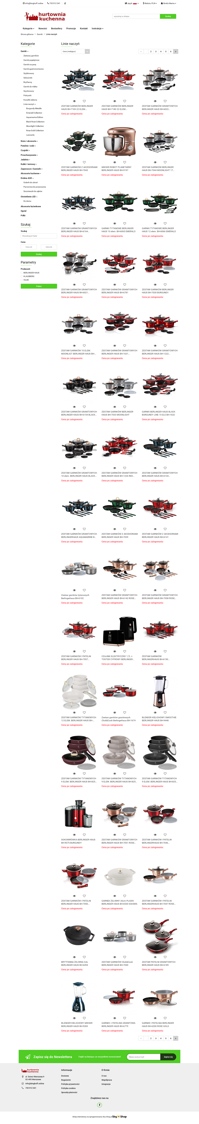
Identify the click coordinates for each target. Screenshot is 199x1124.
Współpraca (107, 1080)
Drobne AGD (27, 178)
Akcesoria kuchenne (31, 173)
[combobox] (75, 51)
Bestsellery (56, 28)
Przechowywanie (29, 155)
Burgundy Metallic (34, 108)
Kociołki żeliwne (30, 100)
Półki (23, 215)
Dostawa (65, 1076)
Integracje (106, 1084)
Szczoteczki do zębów (32, 191)
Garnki (24, 51)
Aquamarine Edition (34, 117)
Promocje (71, 28)
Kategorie (28, 28)
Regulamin (66, 1080)
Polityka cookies (68, 1088)
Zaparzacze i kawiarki (32, 169)
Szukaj (39, 254)
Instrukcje (98, 28)
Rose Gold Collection (35, 130)
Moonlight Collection (35, 126)
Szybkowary (28, 73)
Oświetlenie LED (29, 196)
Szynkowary (28, 91)
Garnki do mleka (30, 86)
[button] (66, 1070)
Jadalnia (25, 159)
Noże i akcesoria (29, 141)
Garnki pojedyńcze (31, 60)
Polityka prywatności (70, 1084)
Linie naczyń (29, 104)
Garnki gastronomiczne (33, 69)
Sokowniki (27, 78)
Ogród (23, 211)
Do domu (27, 201)
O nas (104, 1076)
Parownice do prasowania (34, 187)
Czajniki (25, 150)
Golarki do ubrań (30, 182)
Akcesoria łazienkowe (31, 206)
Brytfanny (27, 82)
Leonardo (30, 135)
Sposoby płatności (69, 1092)
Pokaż (39, 286)
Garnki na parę (29, 64)
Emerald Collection (34, 113)
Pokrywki (27, 95)
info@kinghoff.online (34, 1083)
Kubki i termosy (29, 164)
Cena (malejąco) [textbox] (69, 51)
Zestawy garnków (31, 56)
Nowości (43, 28)
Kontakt (84, 28)
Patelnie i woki (28, 146)
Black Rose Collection (35, 122)
